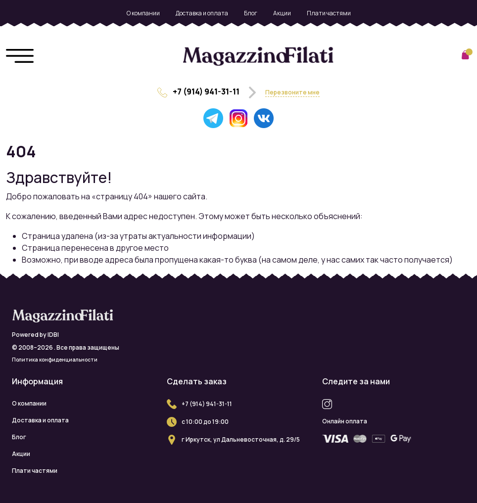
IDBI (53, 334)
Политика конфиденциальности (54, 359)
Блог (250, 13)
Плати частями (329, 13)
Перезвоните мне (292, 92)
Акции (282, 13)
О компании (143, 13)
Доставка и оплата (202, 13)
